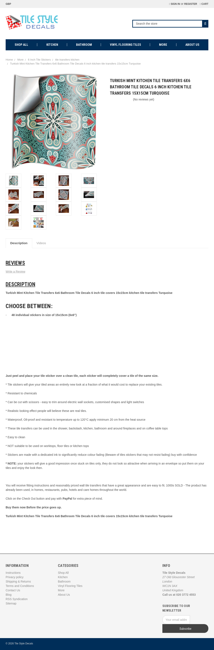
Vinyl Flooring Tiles (125, 45)
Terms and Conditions (20, 586)
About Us (192, 45)
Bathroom (84, 45)
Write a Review (15, 271)
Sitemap (11, 603)
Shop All (21, 45)
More (163, 45)
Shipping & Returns (18, 581)
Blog (8, 594)
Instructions (13, 572)
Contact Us (13, 590)
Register (190, 4)
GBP (10, 4)
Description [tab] (19, 243)
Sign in (174, 4)
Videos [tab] (41, 243)
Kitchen (52, 45)
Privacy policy (15, 577)
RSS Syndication (17, 599)
